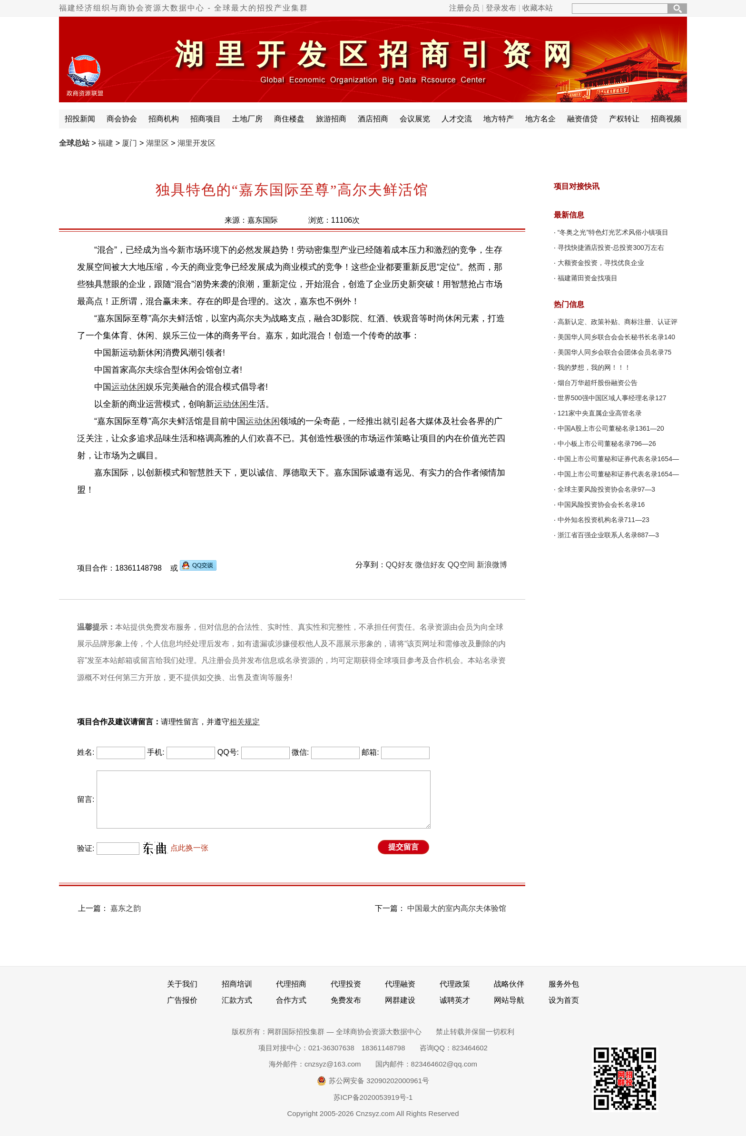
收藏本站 (537, 8)
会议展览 (415, 119)
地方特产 (498, 119)
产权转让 (624, 119)
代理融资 (400, 984)
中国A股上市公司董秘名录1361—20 (611, 428)
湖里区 (157, 143)
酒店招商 (373, 119)
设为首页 (564, 1000)
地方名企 (540, 119)
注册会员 (464, 8)
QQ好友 (399, 565)
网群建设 (400, 1000)
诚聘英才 (455, 1000)
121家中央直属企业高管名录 (600, 413)
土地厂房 (247, 119)
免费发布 (346, 1000)
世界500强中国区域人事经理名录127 (612, 398)
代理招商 (291, 984)
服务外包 (564, 984)
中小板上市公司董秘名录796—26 (607, 443)
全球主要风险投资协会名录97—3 (606, 489)
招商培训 (237, 984)
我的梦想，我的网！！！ (594, 367)
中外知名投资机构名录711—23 (603, 520)
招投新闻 (80, 119)
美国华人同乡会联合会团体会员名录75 (615, 352)
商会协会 (122, 119)
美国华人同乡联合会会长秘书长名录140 (616, 337)
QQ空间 (461, 565)
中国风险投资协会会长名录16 (601, 504)
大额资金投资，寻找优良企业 (601, 263)
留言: (85, 799)
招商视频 (666, 119)
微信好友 (430, 565)
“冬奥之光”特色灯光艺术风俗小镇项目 (613, 232)
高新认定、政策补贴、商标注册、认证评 (617, 322)
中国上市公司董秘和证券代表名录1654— (618, 459)
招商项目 (205, 119)
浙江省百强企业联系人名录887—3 (608, 535)
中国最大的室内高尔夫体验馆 (456, 908)
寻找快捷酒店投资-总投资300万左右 (611, 247)
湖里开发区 (196, 143)
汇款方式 (237, 1000)
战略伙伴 (509, 984)
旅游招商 (331, 119)
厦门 (129, 143)
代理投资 (346, 984)
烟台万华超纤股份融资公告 (598, 382)
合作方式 (291, 1000)
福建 (105, 143)
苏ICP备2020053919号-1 (373, 1097)
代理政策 (455, 984)
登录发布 (501, 8)
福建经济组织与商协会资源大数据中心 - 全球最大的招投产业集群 (183, 8)
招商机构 (163, 119)
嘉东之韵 (125, 908)
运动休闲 (128, 387)
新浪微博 (492, 565)
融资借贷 (582, 119)
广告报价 (182, 1000)
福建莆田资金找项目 (588, 278)
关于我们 (182, 984)
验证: (85, 848)
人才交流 (457, 119)
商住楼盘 (289, 119)
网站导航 (509, 1000)
